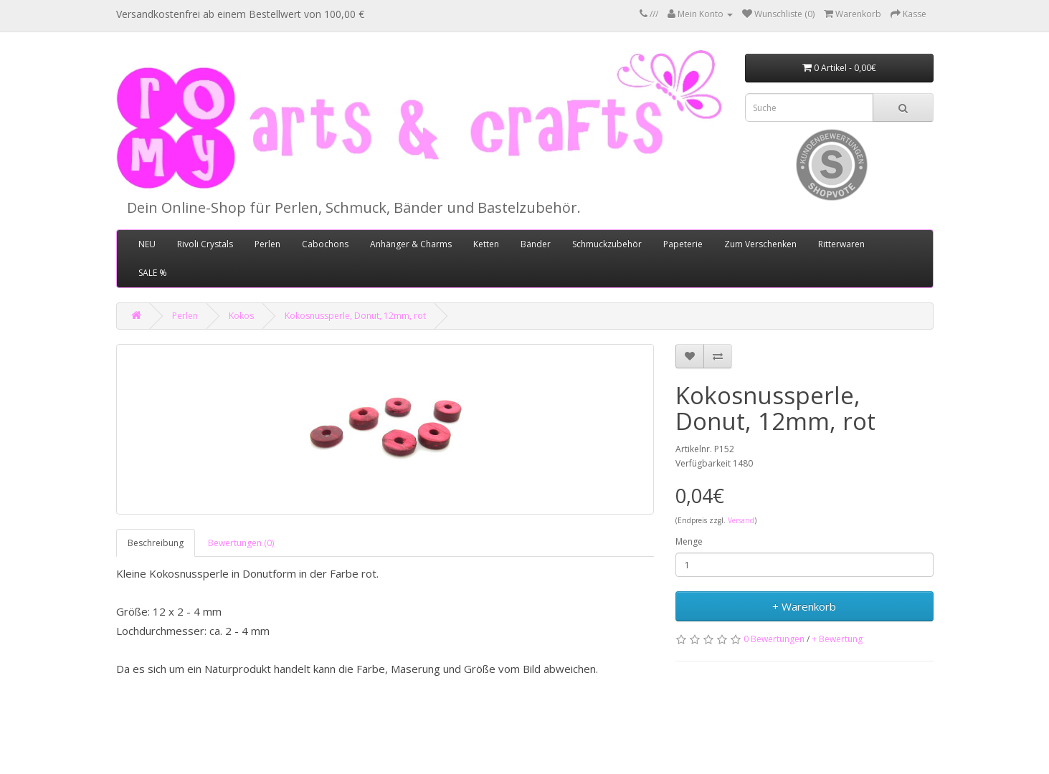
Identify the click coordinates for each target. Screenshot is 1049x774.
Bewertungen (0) (241, 543)
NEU (147, 244)
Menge (689, 541)
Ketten (486, 244)
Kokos (241, 316)
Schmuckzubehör (607, 244)
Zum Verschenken (760, 244)
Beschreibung (156, 543)
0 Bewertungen (774, 639)
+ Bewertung (837, 639)
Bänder (536, 244)
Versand (741, 520)
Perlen (267, 244)
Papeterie (683, 244)
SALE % (152, 273)
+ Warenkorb (804, 606)
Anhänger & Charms (411, 244)
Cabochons (325, 244)
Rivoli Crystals (205, 244)
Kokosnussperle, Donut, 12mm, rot (355, 316)
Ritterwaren (841, 244)
